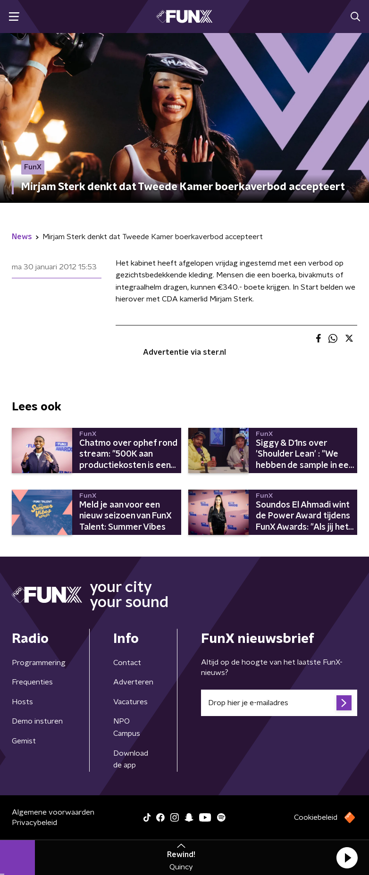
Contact (127, 663)
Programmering (39, 663)
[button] (347, 857)
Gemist (24, 741)
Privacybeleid (34, 822)
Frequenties (32, 682)
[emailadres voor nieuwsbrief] (279, 703)
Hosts (22, 702)
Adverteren (133, 682)
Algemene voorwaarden (53, 812)
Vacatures (130, 702)
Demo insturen (37, 721)
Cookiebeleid (315, 817)
